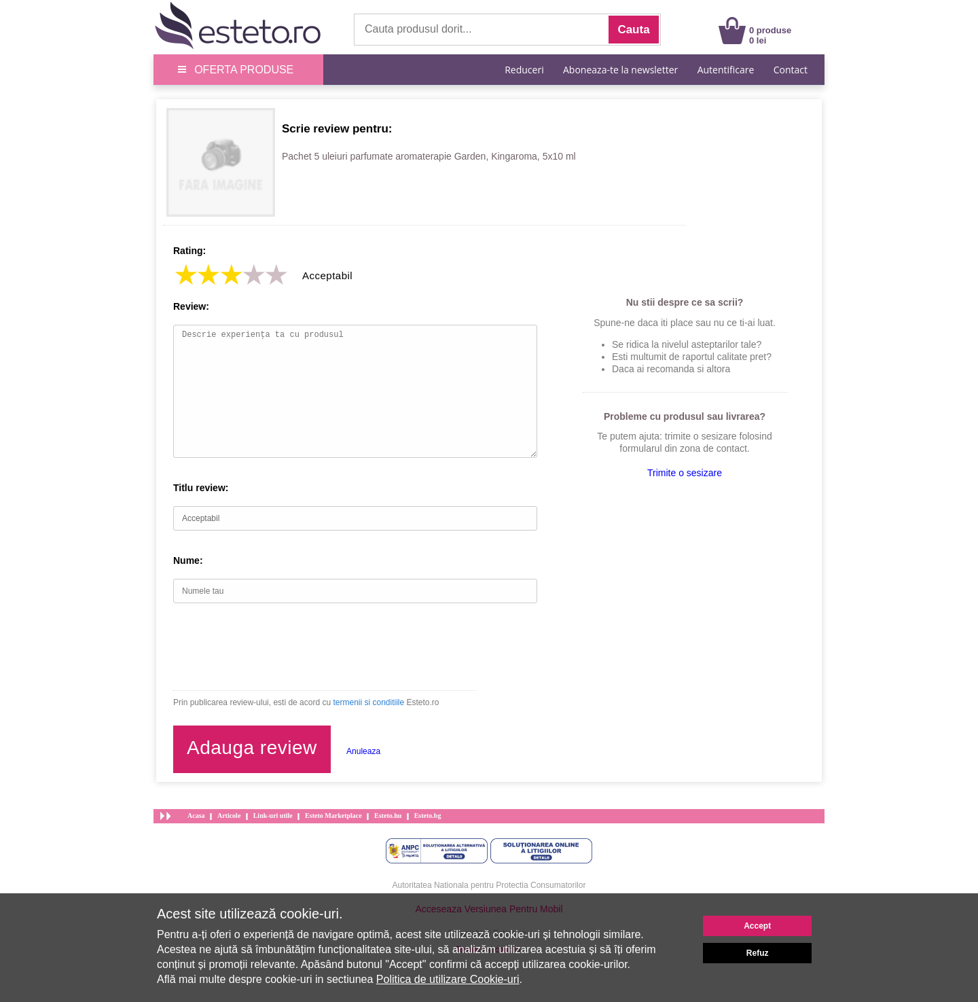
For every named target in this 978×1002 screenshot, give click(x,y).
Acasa (196, 815)
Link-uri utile (273, 815)
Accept (757, 926)
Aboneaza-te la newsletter (620, 69)
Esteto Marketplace (333, 815)
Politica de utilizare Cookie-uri (448, 979)
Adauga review (252, 747)
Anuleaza (363, 751)
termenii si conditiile (368, 702)
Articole (228, 815)
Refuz (757, 953)
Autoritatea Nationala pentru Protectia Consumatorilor (489, 885)
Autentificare (726, 69)
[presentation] (276, 646)
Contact (791, 69)
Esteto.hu (387, 815)
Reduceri (524, 69)
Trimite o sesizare (684, 472)
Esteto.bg (427, 815)
